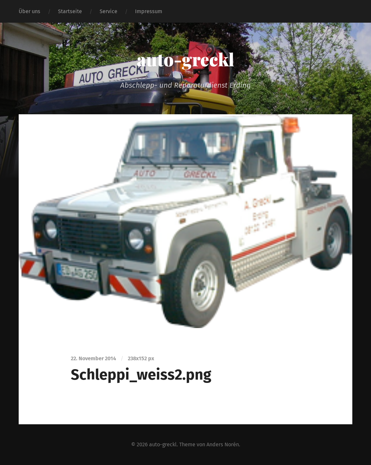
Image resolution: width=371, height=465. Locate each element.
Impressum (148, 11)
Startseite (70, 11)
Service (108, 11)
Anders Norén (222, 444)
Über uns (29, 11)
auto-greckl (185, 59)
